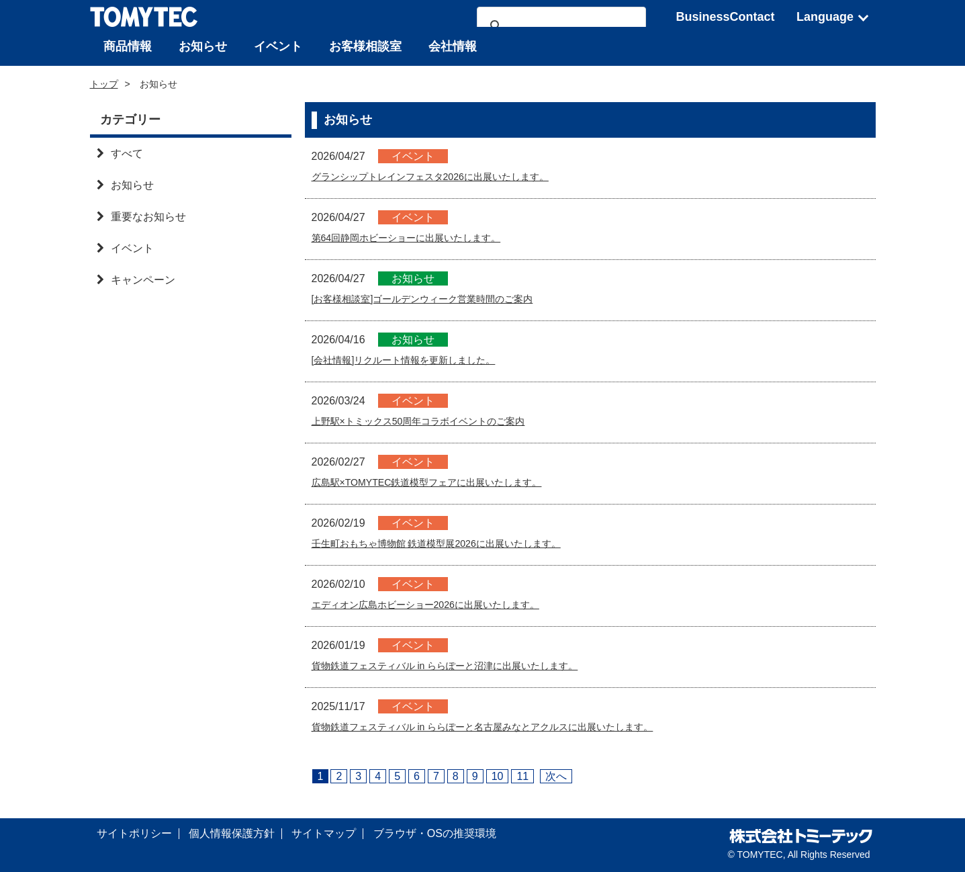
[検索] (559, 26)
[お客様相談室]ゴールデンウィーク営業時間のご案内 (438, 298)
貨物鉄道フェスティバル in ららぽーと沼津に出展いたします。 (464, 665)
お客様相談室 (365, 46)
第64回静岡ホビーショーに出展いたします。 (420, 237)
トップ (104, 84)
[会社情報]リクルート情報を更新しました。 (417, 359)
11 (522, 776)
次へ (556, 776)
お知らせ (203, 46)
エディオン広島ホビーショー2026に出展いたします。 (442, 604)
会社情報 (452, 46)
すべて (120, 153)
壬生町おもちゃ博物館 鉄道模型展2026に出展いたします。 (454, 543)
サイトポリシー (134, 833)
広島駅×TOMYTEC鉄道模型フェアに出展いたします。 (443, 482)
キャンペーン (136, 280)
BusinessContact (725, 17)
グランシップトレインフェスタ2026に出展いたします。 (447, 176)
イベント (278, 46)
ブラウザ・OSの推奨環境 (434, 833)
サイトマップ (323, 833)
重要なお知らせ (141, 216)
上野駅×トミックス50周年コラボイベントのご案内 (433, 421)
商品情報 (127, 46)
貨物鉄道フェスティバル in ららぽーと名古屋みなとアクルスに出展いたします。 (507, 726)
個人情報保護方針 (232, 833)
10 (498, 776)
